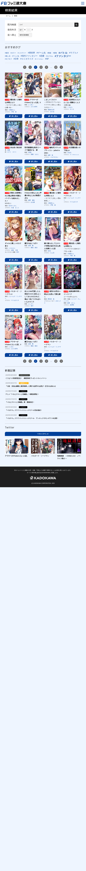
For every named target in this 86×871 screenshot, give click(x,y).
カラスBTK (34, 106)
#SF (47, 59)
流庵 (8, 150)
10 (56, 67)
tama (49, 251)
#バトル (63, 52)
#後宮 (7, 53)
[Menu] (83, 3)
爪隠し (30, 152)
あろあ (52, 111)
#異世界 (31, 53)
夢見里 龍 (51, 299)
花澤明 (72, 305)
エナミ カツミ (11, 152)
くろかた (70, 107)
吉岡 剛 (30, 245)
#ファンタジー (63, 56)
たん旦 (52, 253)
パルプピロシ (54, 157)
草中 (17, 252)
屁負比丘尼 (51, 109)
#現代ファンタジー (29, 56)
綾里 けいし (71, 303)
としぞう (30, 304)
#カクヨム (49, 56)
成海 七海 (14, 250)
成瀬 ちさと (35, 154)
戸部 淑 (13, 112)
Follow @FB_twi (42, 434)
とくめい (30, 105)
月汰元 (69, 152)
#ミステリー (22, 53)
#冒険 (55, 53)
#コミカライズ (26, 59)
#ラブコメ (73, 53)
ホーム (8, 16)
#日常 (16, 59)
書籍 (15, 16)
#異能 (49, 53)
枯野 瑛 (50, 155)
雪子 (32, 306)
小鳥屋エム (12, 110)
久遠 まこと (15, 207)
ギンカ (72, 109)
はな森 (33, 202)
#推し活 (7, 56)
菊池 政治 (34, 247)
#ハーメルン (39, 59)
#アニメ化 (15, 56)
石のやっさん (12, 205)
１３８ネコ (12, 248)
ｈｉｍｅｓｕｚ (74, 154)
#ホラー (13, 53)
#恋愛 (41, 56)
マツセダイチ (74, 202)
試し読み (13, 116)
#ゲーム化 (41, 53)
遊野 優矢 (31, 200)
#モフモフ (8, 59)
